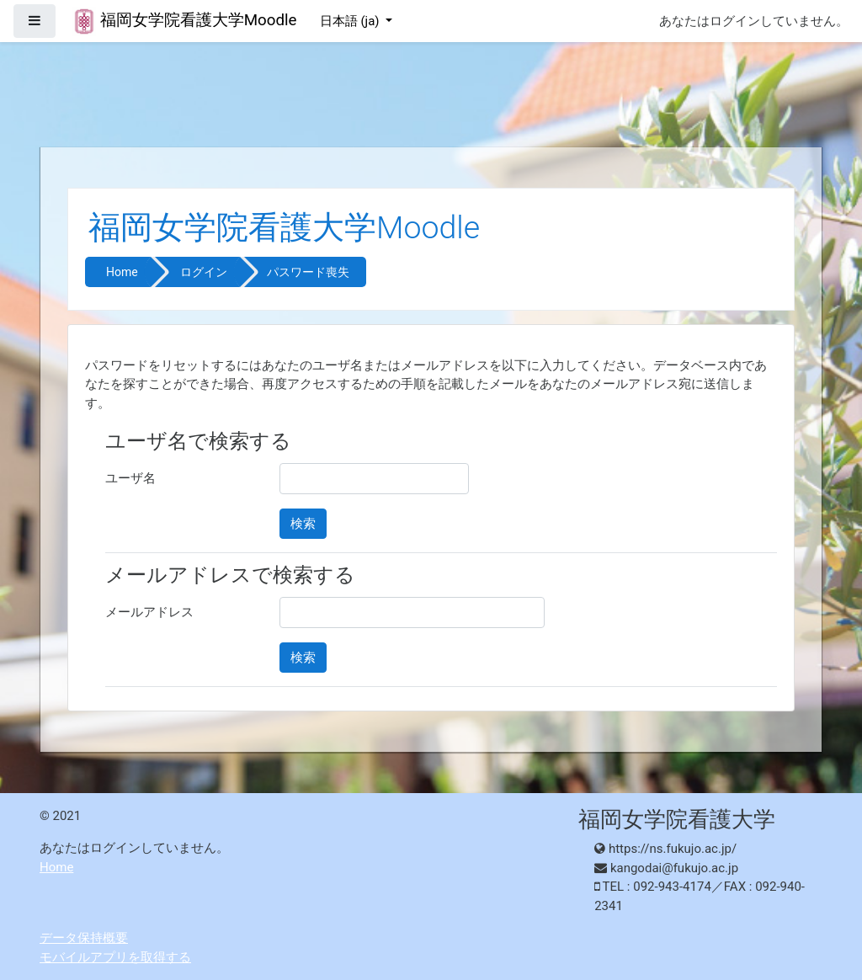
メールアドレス (149, 612)
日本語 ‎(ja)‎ (351, 21)
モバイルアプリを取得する (115, 957)
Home (122, 272)
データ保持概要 (84, 937)
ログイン (203, 272)
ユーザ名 (130, 478)
